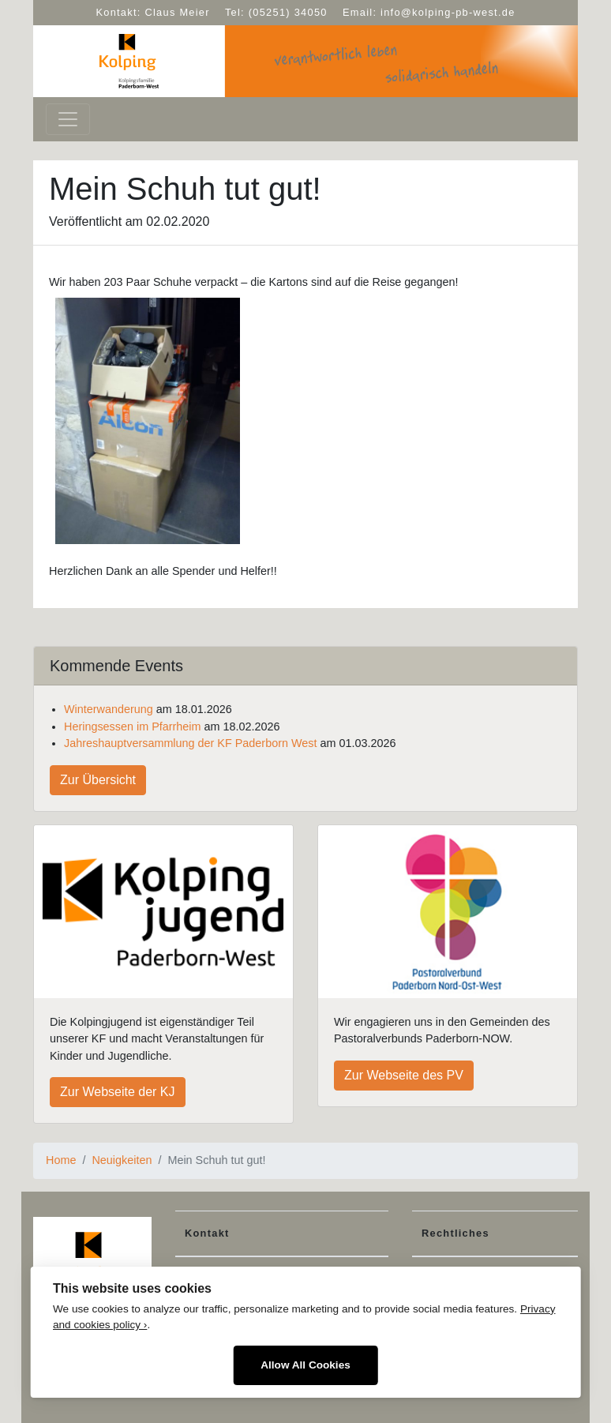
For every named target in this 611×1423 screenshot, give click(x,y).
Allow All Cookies (305, 1365)
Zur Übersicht (98, 780)
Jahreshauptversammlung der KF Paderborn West (190, 743)
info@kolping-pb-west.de (447, 12)
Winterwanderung (108, 709)
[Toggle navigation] (68, 119)
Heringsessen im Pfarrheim (132, 726)
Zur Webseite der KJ (117, 1091)
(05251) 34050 (288, 12)
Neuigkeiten (122, 1160)
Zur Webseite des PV (403, 1075)
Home (61, 1160)
